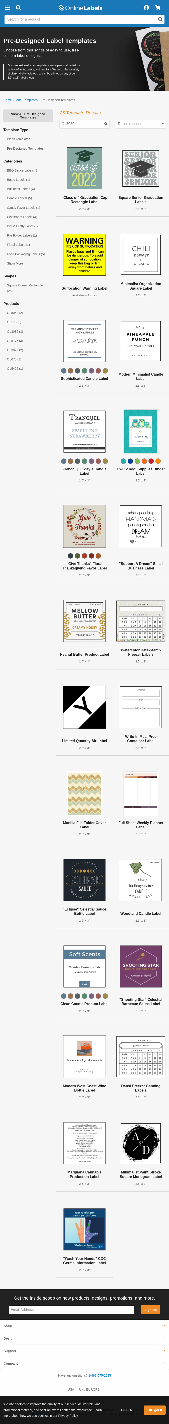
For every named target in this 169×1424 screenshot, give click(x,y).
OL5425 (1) (15, 368)
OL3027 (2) (15, 350)
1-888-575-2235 (100, 1375)
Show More (15, 263)
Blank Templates (18, 139)
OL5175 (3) (15, 341)
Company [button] (11, 1363)
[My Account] (146, 8)
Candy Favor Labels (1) (23, 207)
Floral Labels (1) (18, 244)
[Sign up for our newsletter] (71, 1310)
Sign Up (150, 1310)
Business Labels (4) (21, 189)
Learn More (129, 1410)
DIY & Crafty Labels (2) (23, 226)
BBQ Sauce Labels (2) (22, 170)
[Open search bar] (18, 8)
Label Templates (26, 100)
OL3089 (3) (15, 331)
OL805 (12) (15, 313)
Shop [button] (8, 1326)
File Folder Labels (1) (22, 235)
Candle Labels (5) (19, 198)
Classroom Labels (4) (22, 217)
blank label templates (23, 73)
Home (7, 100)
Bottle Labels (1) (18, 179)
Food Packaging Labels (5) (26, 254)
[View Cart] (158, 8)
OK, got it (155, 1410)
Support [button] (10, 1351)
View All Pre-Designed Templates (28, 115)
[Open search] (160, 19)
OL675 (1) (14, 359)
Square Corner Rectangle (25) (25, 288)
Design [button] (9, 1338)
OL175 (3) (14, 322)
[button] (7, 8)
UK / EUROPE (89, 1389)
